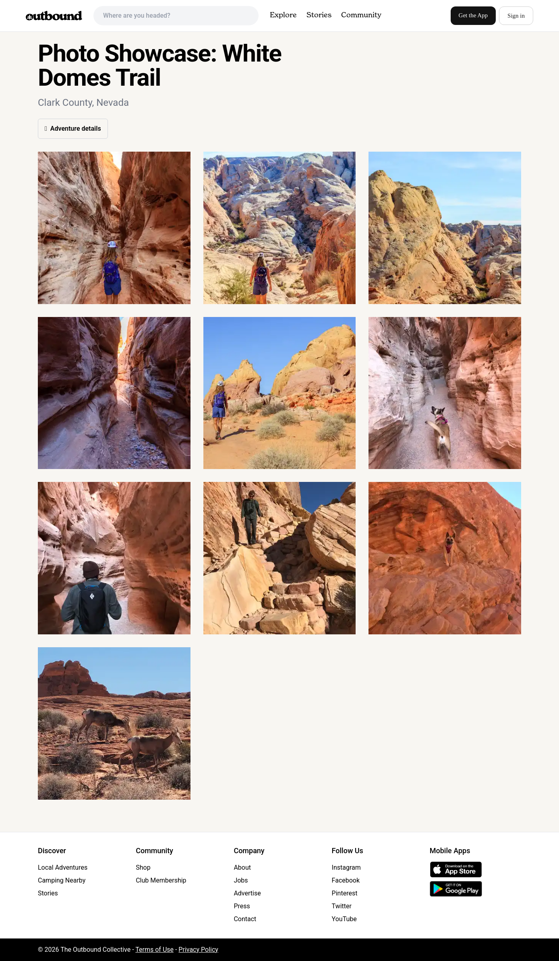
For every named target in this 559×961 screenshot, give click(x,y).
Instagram (346, 867)
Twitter (342, 906)
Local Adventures (62, 867)
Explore (283, 15)
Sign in (516, 15)
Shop (143, 867)
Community (361, 15)
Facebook (346, 880)
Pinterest (345, 893)
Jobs (241, 880)
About (242, 867)
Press (242, 906)
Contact (245, 919)
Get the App (473, 15)
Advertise (247, 893)
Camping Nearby (61, 880)
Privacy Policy (198, 949)
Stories (318, 15)
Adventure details (73, 128)
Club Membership (161, 880)
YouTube (344, 919)
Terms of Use (154, 949)
